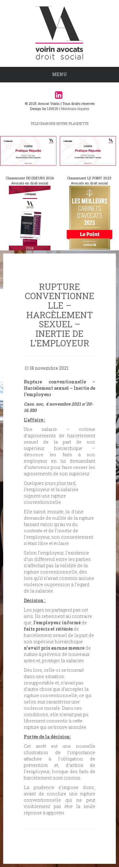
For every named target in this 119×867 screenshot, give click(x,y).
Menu (59, 74)
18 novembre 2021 (49, 368)
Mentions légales (75, 108)
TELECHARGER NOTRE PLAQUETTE (59, 123)
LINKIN (52, 108)
